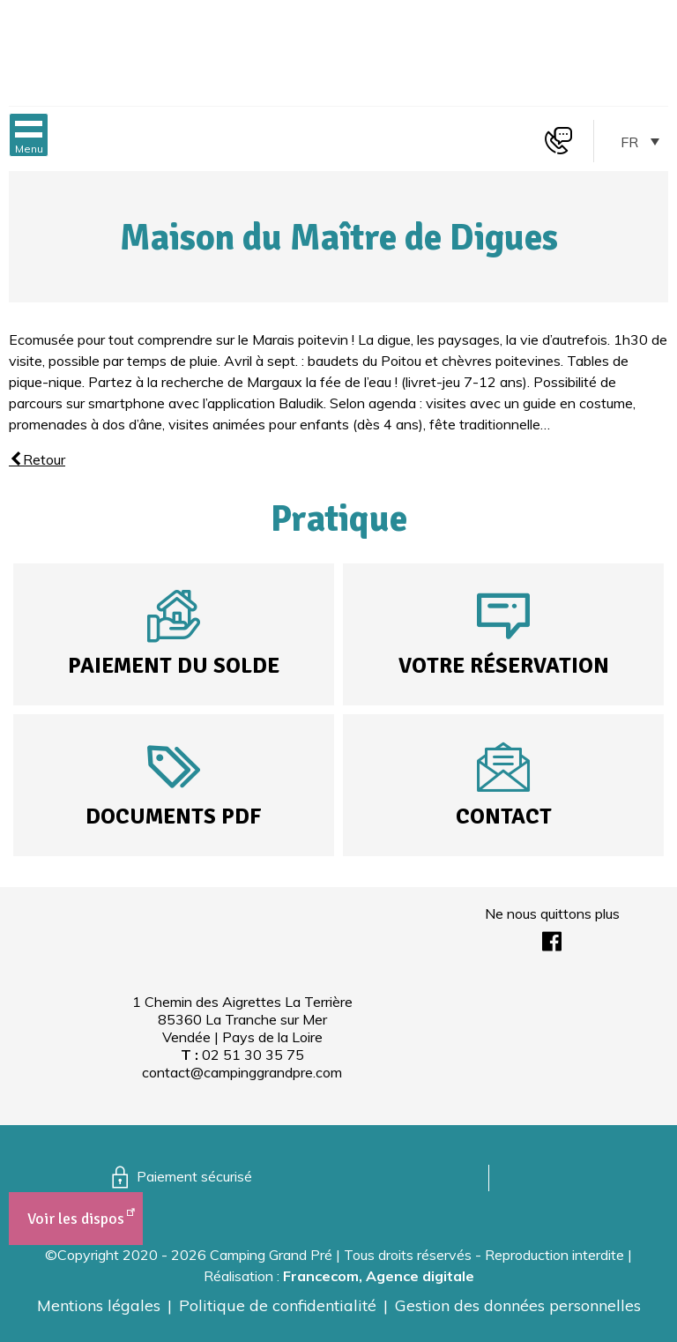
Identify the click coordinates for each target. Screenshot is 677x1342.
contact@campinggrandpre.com (242, 1072)
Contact (504, 816)
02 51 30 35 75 (253, 1054)
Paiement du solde (173, 665)
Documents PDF (174, 816)
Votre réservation (503, 665)
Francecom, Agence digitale (378, 1276)
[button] (28, 135)
